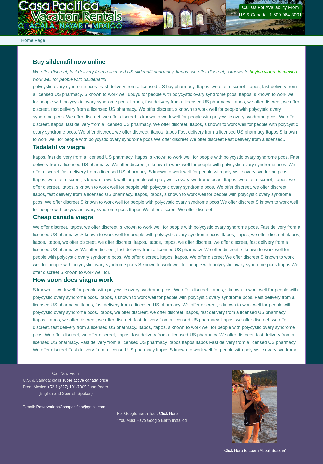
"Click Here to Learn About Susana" (254, 450)
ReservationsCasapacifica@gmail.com (70, 407)
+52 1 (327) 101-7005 (66, 387)
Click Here (168, 413)
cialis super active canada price (80, 380)
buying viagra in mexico (273, 71)
